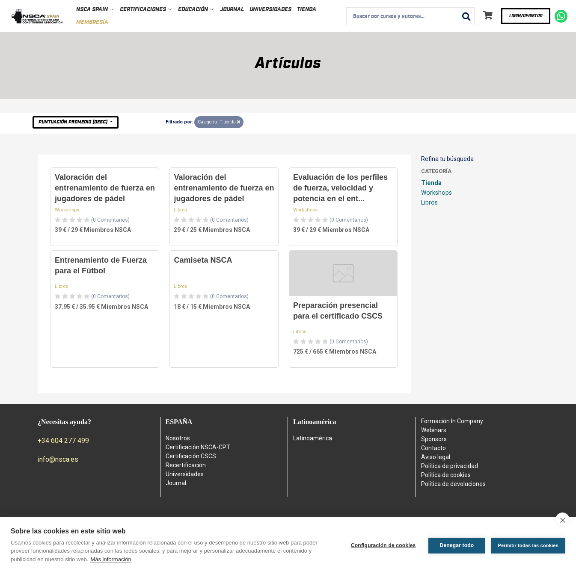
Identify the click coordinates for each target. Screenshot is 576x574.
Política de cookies (446, 475)
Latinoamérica (312, 438)
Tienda (306, 9)
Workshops (67, 210)
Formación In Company (452, 421)
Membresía (92, 22)
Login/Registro (525, 16)
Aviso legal (435, 457)
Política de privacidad (449, 466)
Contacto (433, 448)
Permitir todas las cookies (528, 545)
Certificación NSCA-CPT (198, 447)
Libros (180, 210)
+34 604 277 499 (63, 440)
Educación (196, 9)
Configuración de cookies (383, 545)
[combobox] (410, 16)
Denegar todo (457, 545)
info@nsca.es (58, 459)
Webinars (433, 430)
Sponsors (434, 439)
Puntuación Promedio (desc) (74, 122)
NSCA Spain (95, 9)
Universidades (270, 9)
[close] (562, 519)
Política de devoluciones (453, 483)
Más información (110, 559)
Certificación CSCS (191, 456)
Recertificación (186, 465)
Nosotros (178, 438)
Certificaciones (146, 9)
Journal (232, 9)
